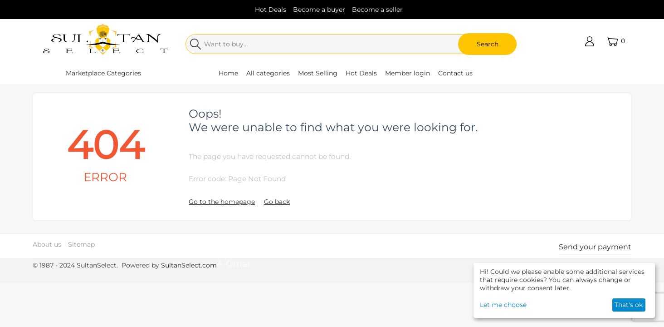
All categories (268, 73)
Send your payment (595, 247)
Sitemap (81, 244)
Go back (277, 202)
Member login (407, 73)
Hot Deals (270, 9)
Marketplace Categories (103, 73)
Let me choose (503, 305)
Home (228, 73)
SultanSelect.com (189, 265)
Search (487, 44)
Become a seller (377, 9)
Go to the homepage (222, 202)
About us (47, 244)
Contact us (455, 73)
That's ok (629, 305)
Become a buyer (319, 9)
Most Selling (317, 73)
